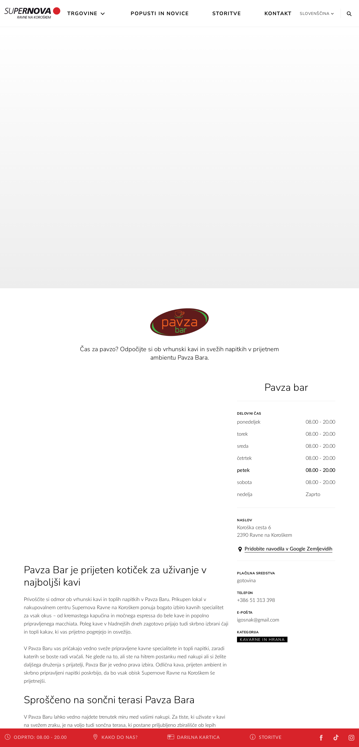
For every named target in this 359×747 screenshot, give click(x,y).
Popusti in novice (160, 13)
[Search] (348, 13)
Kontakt (278, 13)
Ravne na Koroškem (32, 13)
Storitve (226, 13)
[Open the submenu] (103, 13)
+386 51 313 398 (256, 600)
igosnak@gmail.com (258, 620)
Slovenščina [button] (317, 13)
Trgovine (82, 13)
